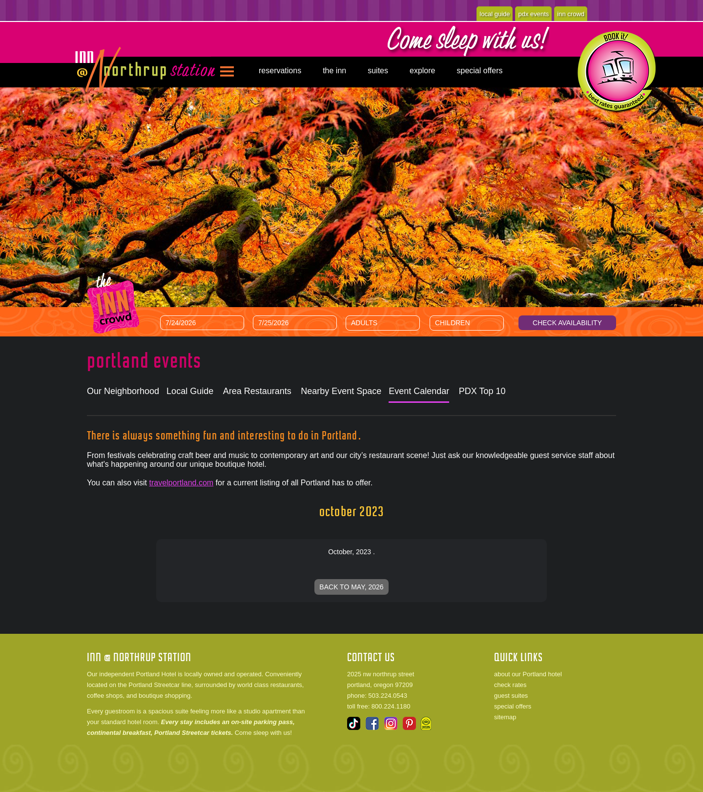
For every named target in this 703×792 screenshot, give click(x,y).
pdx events (533, 14)
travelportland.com (181, 483)
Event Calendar (419, 391)
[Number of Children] (474, 323)
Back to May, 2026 (351, 587)
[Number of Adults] (390, 323)
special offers (479, 70)
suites (378, 70)
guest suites (511, 695)
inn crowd (570, 14)
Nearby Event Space (341, 391)
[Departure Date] (295, 322)
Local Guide (189, 391)
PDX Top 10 (482, 391)
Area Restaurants (257, 391)
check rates (510, 684)
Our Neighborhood (123, 391)
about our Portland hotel (528, 674)
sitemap (505, 717)
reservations (280, 70)
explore (422, 70)
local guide (494, 14)
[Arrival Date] (202, 322)
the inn (334, 70)
